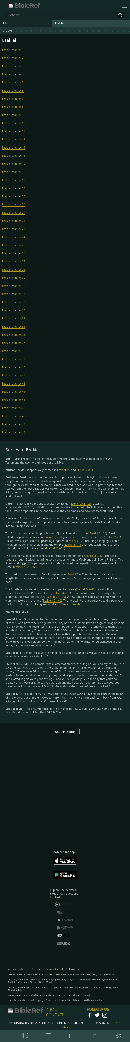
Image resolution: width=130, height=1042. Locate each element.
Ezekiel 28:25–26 (24, 567)
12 (73, 30)
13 (80, 30)
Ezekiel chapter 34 (13, 318)
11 (67, 30)
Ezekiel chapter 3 (13, 66)
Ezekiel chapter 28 (13, 269)
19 (118, 30)
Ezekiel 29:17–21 (81, 503)
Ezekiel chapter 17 (13, 180)
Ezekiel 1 (49, 537)
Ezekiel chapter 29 (13, 278)
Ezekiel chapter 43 (13, 392)
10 (61, 30)
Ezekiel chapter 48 (13, 432)
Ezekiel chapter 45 (13, 408)
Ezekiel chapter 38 (13, 351)
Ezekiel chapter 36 (13, 335)
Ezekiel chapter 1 (13, 50)
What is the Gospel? (65, 731)
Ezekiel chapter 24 (13, 237)
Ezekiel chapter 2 (13, 58)
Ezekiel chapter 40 (13, 367)
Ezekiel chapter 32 (13, 302)
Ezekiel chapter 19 (13, 196)
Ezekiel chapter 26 (13, 253)
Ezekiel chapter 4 (13, 74)
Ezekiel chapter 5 (13, 82)
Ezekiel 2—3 (112, 537)
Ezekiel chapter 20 (13, 204)
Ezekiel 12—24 (55, 548)
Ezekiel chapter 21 (13, 212)
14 (86, 30)
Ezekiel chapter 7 (13, 99)
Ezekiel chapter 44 (13, 400)
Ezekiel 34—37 (61, 593)
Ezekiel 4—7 (74, 541)
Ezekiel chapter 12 (13, 139)
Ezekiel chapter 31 (13, 294)
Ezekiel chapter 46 (13, 416)
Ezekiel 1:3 (63, 470)
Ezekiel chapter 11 (13, 131)
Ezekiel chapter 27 (13, 261)
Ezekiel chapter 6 (13, 90)
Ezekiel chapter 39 (13, 359)
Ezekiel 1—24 (97, 533)
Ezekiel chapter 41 (13, 375)
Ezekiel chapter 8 (13, 107)
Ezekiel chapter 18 (13, 188)
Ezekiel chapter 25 (13, 245)
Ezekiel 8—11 (72, 544)
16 (99, 30)
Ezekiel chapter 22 (13, 221)
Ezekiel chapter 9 (13, 115)
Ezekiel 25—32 (93, 556)
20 (124, 30)
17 (105, 30)
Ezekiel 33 (73, 574)
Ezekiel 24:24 (85, 470)
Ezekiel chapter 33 (13, 310)
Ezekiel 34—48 (85, 589)
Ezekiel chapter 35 (13, 326)
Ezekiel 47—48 (70, 604)
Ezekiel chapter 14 (13, 156)
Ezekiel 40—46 (52, 600)
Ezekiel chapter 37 (13, 343)
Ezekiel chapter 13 (13, 147)
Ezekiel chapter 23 (13, 229)
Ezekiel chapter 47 (13, 424)
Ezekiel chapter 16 (13, 172)
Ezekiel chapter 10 (13, 123)
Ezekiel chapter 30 (13, 286)
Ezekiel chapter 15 (13, 164)
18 (111, 30)
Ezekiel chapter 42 (13, 383)
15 (92, 30)
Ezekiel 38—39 (56, 597)
